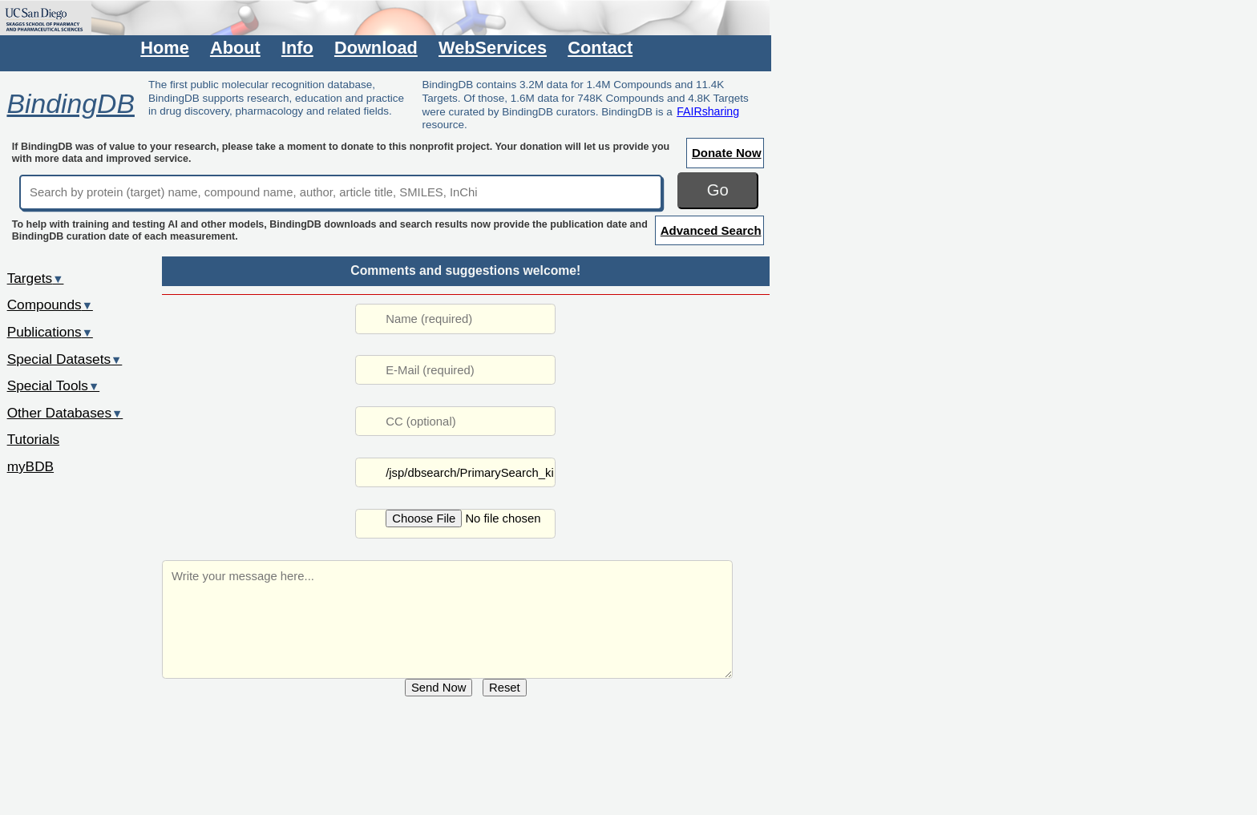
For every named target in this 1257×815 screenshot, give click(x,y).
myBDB (30, 466)
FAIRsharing (708, 111)
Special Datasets (65, 359)
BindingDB (70, 103)
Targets (35, 278)
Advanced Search (711, 230)
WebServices (493, 48)
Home (164, 48)
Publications (50, 332)
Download (376, 48)
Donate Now (727, 152)
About (235, 48)
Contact (600, 48)
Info (297, 48)
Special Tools (53, 385)
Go (718, 190)
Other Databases (65, 413)
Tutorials (33, 439)
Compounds (50, 305)
